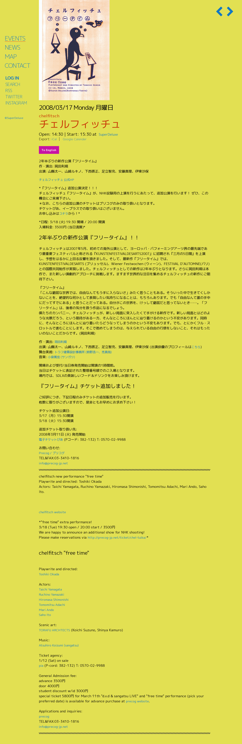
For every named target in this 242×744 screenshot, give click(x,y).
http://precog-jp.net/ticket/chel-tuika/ (120, 537)
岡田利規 (61, 341)
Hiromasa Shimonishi (56, 599)
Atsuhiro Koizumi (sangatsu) (62, 645)
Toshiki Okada (50, 574)
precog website (138, 701)
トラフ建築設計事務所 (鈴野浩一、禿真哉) (87, 352)
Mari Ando (47, 609)
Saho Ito (45, 614)
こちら (196, 346)
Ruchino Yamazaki (53, 594)
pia (41, 665)
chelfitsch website (54, 512)
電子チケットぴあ (52, 439)
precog (44, 716)
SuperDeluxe (111, 134)
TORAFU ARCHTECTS (56, 630)
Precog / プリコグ (53, 452)
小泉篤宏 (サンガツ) (63, 356)
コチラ (64, 213)
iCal (54, 139)
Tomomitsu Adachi (54, 604)
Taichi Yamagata (52, 589)
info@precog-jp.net (54, 463)
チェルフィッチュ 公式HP (58, 179)
